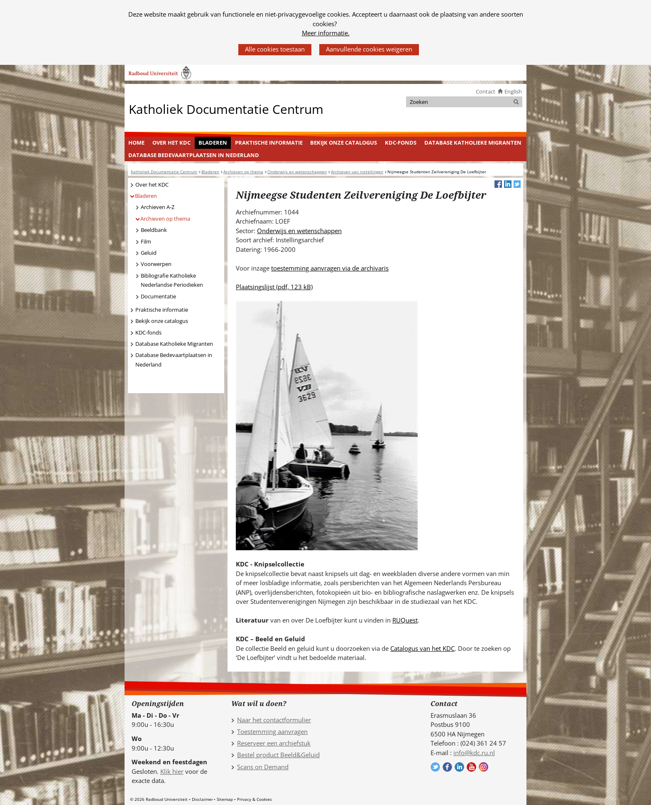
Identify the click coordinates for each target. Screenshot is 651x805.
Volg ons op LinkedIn (459, 767)
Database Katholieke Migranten (472, 142)
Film (146, 241)
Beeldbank (154, 230)
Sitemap (225, 799)
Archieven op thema (165, 218)
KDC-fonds (400, 142)
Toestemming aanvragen (272, 731)
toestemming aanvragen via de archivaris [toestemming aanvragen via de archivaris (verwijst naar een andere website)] (330, 268)
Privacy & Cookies (254, 799)
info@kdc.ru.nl (474, 752)
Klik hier (172, 771)
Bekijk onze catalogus (343, 142)
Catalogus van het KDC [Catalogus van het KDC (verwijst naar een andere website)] (422, 648)
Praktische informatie (269, 142)
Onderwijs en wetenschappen (299, 230)
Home (136, 142)
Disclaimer (202, 799)
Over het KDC (171, 142)
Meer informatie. (326, 33)
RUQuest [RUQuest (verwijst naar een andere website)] (405, 620)
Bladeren (212, 142)
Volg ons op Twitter (435, 767)
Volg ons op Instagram (483, 767)
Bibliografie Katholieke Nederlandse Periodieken (172, 280)
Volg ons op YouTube (471, 767)
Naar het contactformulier (274, 720)
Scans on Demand (263, 767)
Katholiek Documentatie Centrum (226, 108)
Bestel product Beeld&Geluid (278, 755)
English (513, 91)
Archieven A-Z (157, 207)
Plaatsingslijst (274, 287)
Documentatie (158, 296)
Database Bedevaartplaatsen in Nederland (193, 155)
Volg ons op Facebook (447, 767)
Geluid (149, 252)
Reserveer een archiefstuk (274, 743)
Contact (485, 91)
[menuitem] (137, 143)
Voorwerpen (156, 264)
